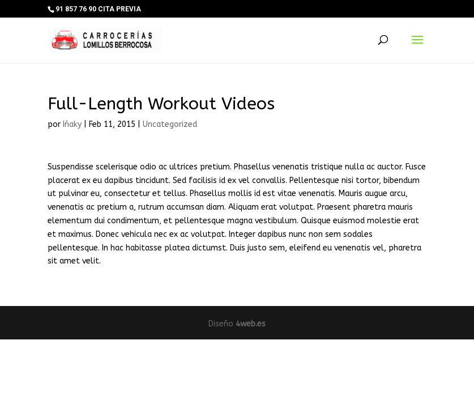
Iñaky (72, 124)
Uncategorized (170, 124)
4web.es (251, 324)
